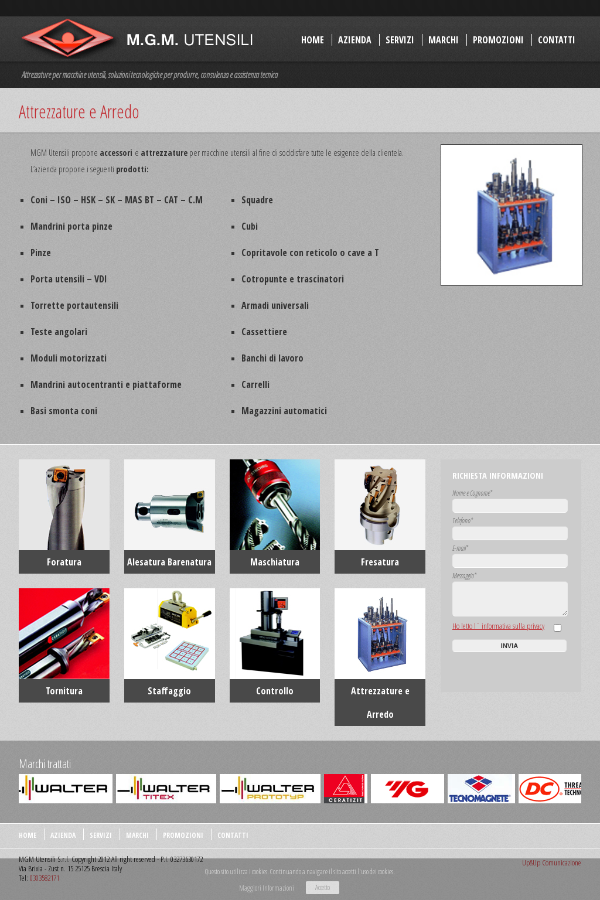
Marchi (443, 39)
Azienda (354, 39)
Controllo (275, 690)
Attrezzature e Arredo (380, 702)
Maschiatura (274, 561)
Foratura (64, 561)
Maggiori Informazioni (266, 888)
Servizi (400, 39)
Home (312, 39)
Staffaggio (169, 690)
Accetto (322, 887)
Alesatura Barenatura (169, 561)
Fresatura (380, 561)
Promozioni (498, 39)
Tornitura (64, 690)
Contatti (556, 39)
